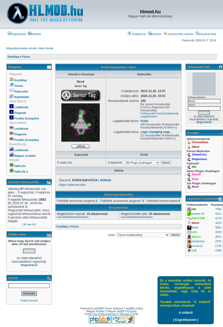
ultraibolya (198, 241)
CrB (194, 250)
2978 (218, 241)
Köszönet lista (206, 33)
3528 (218, 232)
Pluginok (20, 112)
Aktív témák (46, 48)
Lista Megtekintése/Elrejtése (72, 217)
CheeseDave (200, 142)
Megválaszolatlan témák (21, 48)
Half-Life (20, 165)
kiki (194, 166)
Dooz (195, 178)
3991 (218, 227)
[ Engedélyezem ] (185, 320)
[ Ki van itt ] (29, 224)
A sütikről (186, 312)
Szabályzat (137, 33)
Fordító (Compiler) (26, 118)
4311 (218, 213)
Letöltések (21, 107)
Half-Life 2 (21, 171)
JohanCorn (199, 154)
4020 (218, 222)
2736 (218, 245)
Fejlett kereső (29, 300)
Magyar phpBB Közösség (122, 311)
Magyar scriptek (25, 155)
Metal (195, 227)
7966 (218, 209)
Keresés (154, 33)
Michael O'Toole (129, 314)
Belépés (34, 33)
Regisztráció (17, 33)
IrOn (194, 232)
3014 (218, 236)
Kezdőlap (20, 80)
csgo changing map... (156, 132)
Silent (195, 146)
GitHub (105, 180)
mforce (196, 236)
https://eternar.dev (72, 185)
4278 (218, 218)
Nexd (195, 186)
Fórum (18, 85)
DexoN (196, 174)
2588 (218, 250)
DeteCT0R (198, 218)
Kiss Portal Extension (105, 314)
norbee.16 (198, 213)
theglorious (199, 159)
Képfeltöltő (21, 97)
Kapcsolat (21, 91)
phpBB (98, 308)
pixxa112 (197, 245)
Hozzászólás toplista (178, 33)
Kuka (144, 121)
